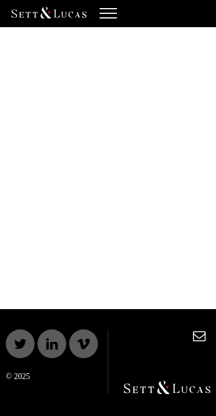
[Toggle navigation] (108, 16)
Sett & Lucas (49, 13)
